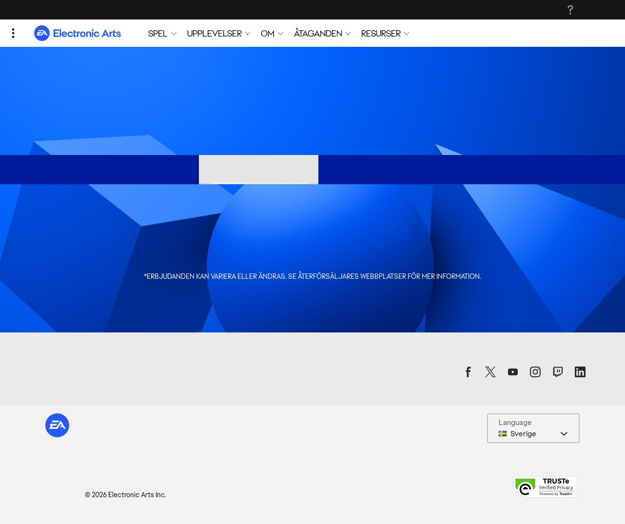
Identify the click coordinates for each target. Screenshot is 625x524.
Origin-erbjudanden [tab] (151, 169)
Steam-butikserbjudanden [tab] (259, 169)
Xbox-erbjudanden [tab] (483, 169)
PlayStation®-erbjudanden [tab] (378, 169)
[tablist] (312, 169)
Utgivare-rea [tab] (71, 169)
